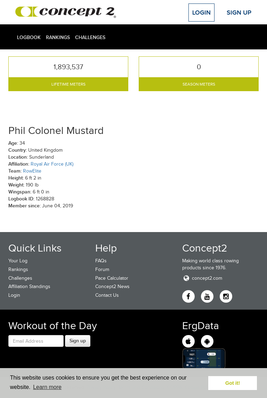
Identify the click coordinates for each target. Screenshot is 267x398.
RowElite (32, 171)
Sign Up (239, 12)
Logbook (29, 37)
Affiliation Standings (29, 286)
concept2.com (202, 278)
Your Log (17, 260)
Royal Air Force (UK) (52, 164)
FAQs (101, 260)
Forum (102, 269)
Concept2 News (112, 286)
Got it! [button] (232, 383)
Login (201, 12)
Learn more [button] (47, 387)
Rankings (58, 37)
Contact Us (107, 295)
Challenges (90, 37)
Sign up (78, 340)
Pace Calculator (111, 278)
